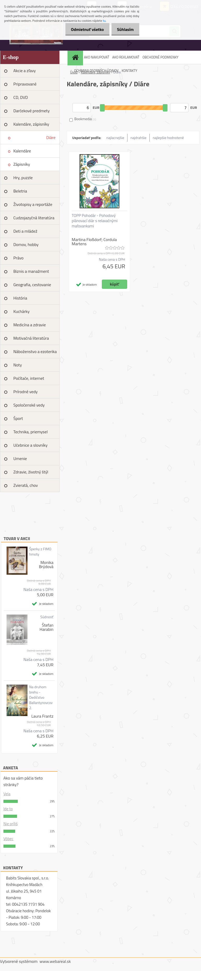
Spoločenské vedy (29, 405)
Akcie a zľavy (24, 70)
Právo (18, 258)
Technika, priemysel (30, 432)
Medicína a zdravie (29, 325)
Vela (6, 794)
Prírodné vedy (25, 391)
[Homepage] (76, 57)
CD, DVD (20, 97)
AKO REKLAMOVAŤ (125, 57)
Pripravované (25, 84)
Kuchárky (21, 311)
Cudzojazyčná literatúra (33, 218)
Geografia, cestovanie (32, 284)
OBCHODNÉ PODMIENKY (160, 57)
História (20, 298)
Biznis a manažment (31, 271)
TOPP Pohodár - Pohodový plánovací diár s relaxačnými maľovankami (95, 221)
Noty (17, 365)
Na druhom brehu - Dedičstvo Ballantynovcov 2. (41, 697)
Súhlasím (124, 29)
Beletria (20, 191)
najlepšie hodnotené (168, 137)
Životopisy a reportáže (32, 204)
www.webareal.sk (55, 961)
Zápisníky (21, 164)
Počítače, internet (28, 378)
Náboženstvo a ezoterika (35, 351)
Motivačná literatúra (31, 338)
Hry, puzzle (23, 177)
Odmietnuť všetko (84, 29)
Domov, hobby (25, 244)
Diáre (50, 137)
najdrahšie (139, 137)
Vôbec (8, 839)
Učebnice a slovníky (30, 445)
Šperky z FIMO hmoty (40, 551)
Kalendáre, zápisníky (31, 124)
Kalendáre (22, 151)
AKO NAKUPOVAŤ (96, 57)
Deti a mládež (25, 231)
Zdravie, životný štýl (30, 472)
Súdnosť (46, 617)
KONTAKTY (129, 70)
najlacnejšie (115, 137)
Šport (18, 418)
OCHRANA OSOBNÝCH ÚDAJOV (96, 70)
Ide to (8, 809)
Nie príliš (10, 824)
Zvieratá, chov (25, 485)
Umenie (20, 458)
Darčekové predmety (31, 111)
